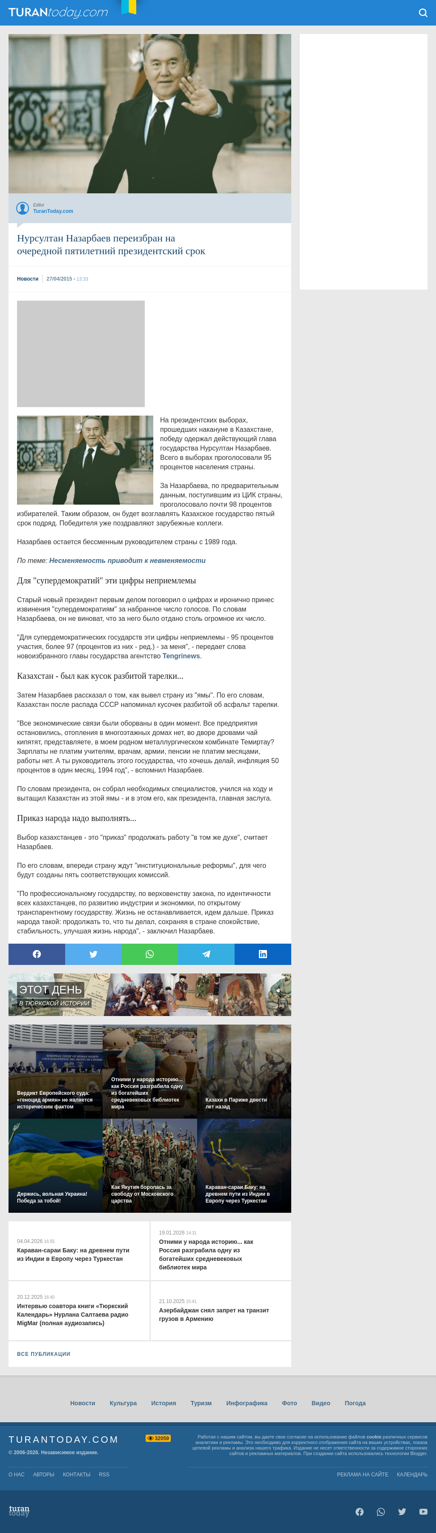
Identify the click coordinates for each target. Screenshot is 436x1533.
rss (104, 1475)
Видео (321, 1403)
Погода (355, 1403)
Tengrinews (181, 656)
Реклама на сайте (363, 1475)
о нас (17, 1475)
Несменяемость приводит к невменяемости (127, 560)
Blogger (418, 1453)
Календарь (412, 1475)
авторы (43, 1475)
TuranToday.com (59, 12)
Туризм (201, 1403)
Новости (82, 1403)
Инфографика (246, 1403)
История (163, 1403)
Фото (289, 1403)
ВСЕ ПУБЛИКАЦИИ (44, 1354)
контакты (77, 1475)
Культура (123, 1403)
